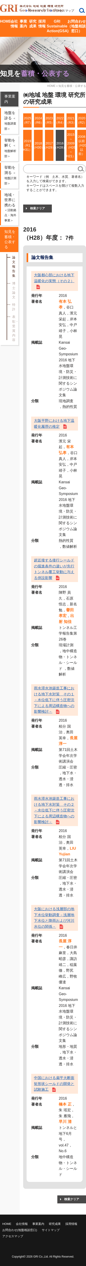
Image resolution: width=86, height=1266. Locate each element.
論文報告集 (13, 266)
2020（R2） (81, 120)
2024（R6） (38, 120)
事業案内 (23, 23)
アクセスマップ (63, 10)
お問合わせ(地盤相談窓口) (19, 1230)
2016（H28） (60, 145)
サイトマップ (38, 10)
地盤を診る (10, 120)
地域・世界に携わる (10, 208)
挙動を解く (10, 148)
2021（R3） (71, 120)
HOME (4, 21)
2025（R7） (27, 120)
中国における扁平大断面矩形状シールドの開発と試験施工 (54, 1083)
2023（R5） (49, 120)
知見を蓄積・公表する (9, 239)
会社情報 (14, 23)
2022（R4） (60, 120)
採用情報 (42, 23)
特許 (13, 307)
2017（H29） (49, 145)
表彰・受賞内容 (14, 328)
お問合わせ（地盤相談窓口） (76, 26)
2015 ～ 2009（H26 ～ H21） (71, 145)
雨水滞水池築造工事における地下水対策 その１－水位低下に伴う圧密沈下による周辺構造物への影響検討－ (54, 699)
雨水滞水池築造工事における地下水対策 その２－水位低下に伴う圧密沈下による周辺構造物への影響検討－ (54, 810)
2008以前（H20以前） (81, 145)
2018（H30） (38, 145)
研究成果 (32, 23)
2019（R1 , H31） (27, 145)
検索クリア (37, 208)
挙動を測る (10, 175)
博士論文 (13, 290)
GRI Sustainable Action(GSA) (57, 26)
